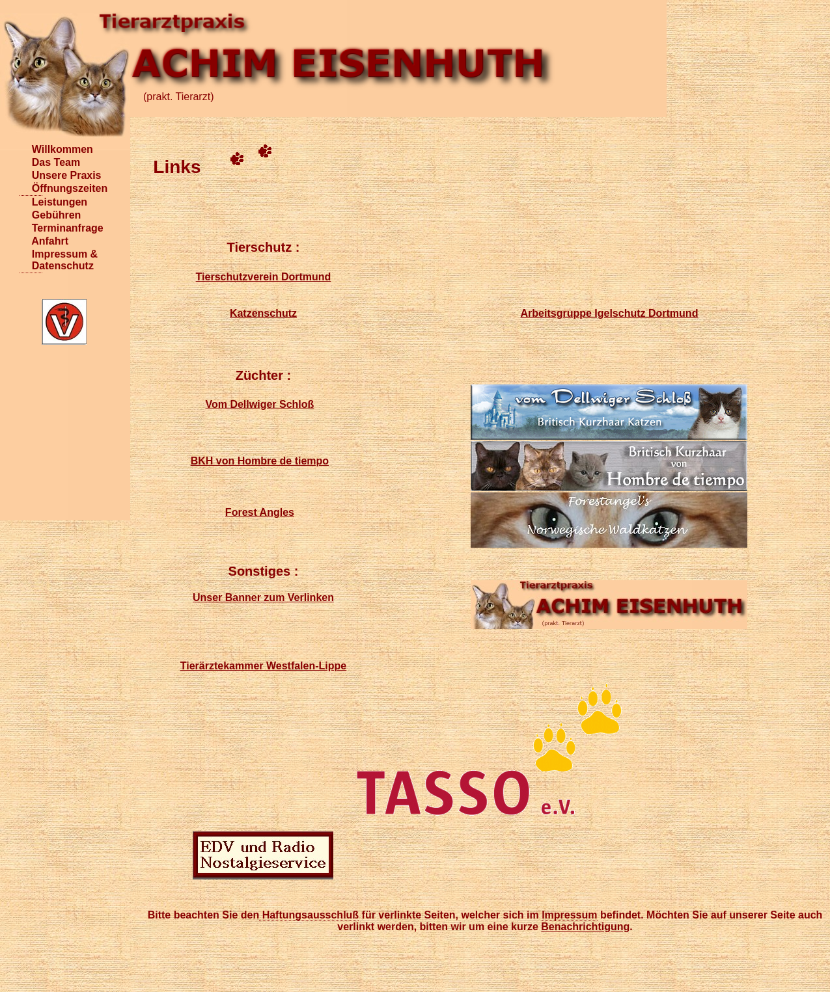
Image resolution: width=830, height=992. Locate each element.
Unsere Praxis (31, 175)
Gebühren (31, 215)
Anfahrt (31, 241)
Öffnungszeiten (31, 188)
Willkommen (31, 149)
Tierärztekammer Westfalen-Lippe (263, 665)
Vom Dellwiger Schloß (259, 404)
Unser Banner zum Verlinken (263, 597)
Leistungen (31, 202)
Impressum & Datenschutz (31, 259)
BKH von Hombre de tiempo (260, 460)
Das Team (31, 162)
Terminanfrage (31, 228)
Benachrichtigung (585, 926)
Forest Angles (259, 512)
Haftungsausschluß (309, 914)
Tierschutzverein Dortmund (263, 276)
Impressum (569, 914)
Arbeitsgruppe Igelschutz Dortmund (610, 313)
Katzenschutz (263, 313)
